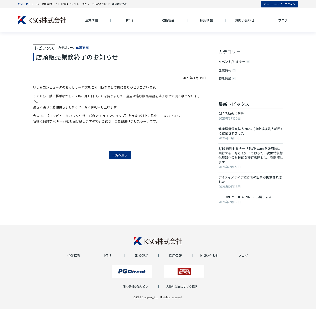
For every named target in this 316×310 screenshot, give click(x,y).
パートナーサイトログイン (279, 4)
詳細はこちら (120, 4)
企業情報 (82, 47)
